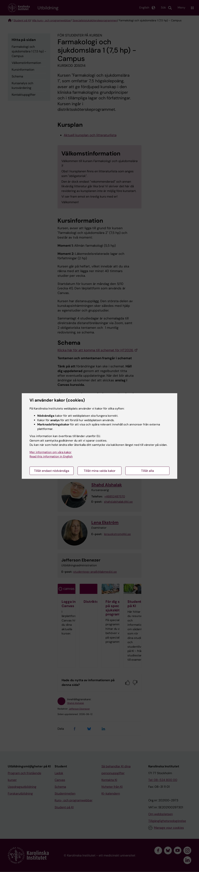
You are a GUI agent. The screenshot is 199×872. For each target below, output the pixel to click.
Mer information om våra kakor (51, 452)
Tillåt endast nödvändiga (51, 471)
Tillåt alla (147, 471)
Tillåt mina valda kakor (99, 471)
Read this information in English (51, 456)
